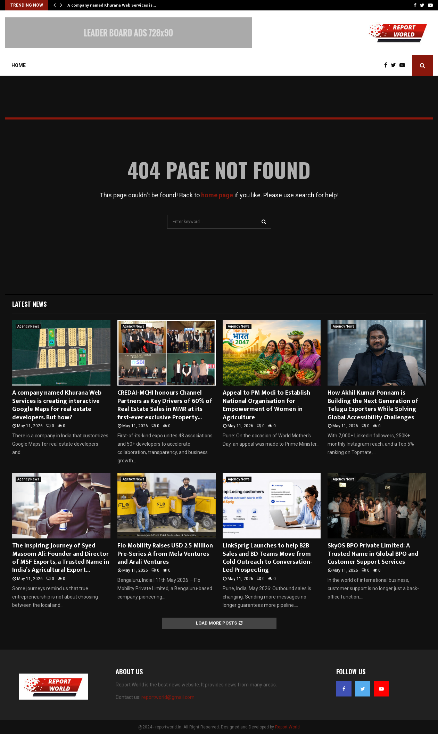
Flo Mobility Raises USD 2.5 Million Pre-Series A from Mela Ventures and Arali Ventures (165, 554)
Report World (287, 727)
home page (217, 195)
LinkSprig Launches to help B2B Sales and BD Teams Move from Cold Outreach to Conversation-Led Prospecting (267, 558)
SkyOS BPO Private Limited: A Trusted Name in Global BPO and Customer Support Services (373, 554)
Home (18, 65)
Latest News (29, 303)
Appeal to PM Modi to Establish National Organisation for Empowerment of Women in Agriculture (266, 405)
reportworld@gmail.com (168, 697)
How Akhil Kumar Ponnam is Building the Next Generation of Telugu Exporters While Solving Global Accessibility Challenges (373, 405)
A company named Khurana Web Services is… (111, 5)
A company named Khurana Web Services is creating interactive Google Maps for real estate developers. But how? (56, 405)
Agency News (28, 326)
